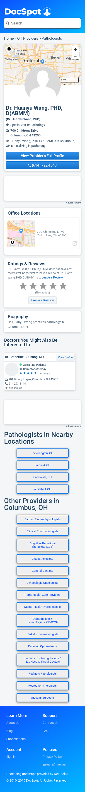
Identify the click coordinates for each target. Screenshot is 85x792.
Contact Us (50, 722)
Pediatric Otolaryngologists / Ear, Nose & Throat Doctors (42, 659)
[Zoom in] (75, 49)
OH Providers (27, 38)
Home (9, 38)
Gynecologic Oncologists (42, 582)
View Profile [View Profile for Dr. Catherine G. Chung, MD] (65, 357)
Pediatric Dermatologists (42, 634)
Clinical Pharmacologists (42, 531)
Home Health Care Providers (42, 594)
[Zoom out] (75, 56)
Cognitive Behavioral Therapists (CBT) (43, 545)
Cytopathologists (42, 558)
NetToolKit (19, 49)
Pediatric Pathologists (43, 673)
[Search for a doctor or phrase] (42, 23)
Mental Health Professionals (42, 606)
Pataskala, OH (42, 477)
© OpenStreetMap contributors (46, 49)
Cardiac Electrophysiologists (42, 519)
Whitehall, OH (42, 489)
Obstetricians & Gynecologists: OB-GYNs (42, 620)
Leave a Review (52, 277)
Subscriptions (16, 739)
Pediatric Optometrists (42, 646)
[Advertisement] (42, 188)
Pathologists (52, 38)
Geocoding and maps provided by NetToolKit (37, 774)
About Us (12, 722)
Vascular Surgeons (42, 697)
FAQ (46, 731)
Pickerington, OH (42, 453)
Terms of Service (54, 765)
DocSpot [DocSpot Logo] (26, 11)
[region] (42, 64)
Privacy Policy (52, 756)
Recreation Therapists (42, 685)
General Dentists (42, 570)
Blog (9, 731)
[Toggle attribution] (9, 49)
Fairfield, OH (42, 465)
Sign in (11, 756)
